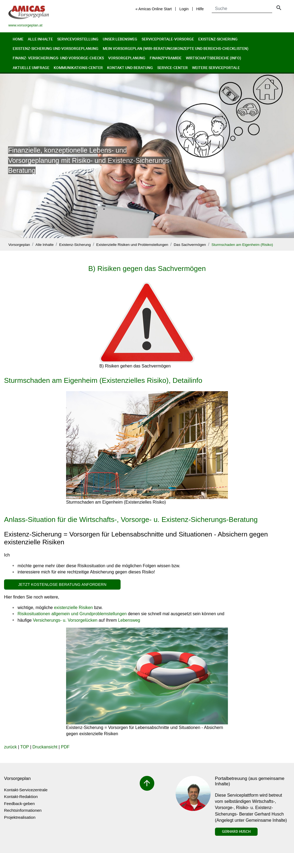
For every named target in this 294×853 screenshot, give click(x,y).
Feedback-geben (19, 803)
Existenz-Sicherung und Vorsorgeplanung (55, 48)
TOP (24, 747)
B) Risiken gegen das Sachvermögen (147, 268)
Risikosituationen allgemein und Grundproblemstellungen (72, 613)
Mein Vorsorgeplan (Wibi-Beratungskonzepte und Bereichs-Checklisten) (175, 48)
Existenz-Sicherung (218, 39)
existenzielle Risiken (73, 607)
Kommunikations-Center (78, 67)
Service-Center (172, 67)
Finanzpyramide (166, 57)
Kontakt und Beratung (130, 67)
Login (184, 9)
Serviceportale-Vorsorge (168, 39)
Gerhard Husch (236, 831)
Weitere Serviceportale (216, 67)
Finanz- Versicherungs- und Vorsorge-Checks (58, 57)
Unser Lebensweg (120, 39)
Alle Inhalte (40, 39)
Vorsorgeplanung (126, 57)
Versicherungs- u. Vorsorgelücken (65, 620)
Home (18, 39)
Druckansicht (44, 747)
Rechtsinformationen (23, 810)
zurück (10, 747)
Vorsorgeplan (19, 245)
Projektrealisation (20, 817)
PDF (65, 747)
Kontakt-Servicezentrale (25, 789)
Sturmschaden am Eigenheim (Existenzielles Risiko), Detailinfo (103, 380)
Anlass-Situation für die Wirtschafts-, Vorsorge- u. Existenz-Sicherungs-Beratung (131, 519)
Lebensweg (129, 620)
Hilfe (200, 9)
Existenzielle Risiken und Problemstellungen (132, 245)
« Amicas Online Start (153, 9)
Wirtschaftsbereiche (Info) (213, 57)
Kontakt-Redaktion (21, 796)
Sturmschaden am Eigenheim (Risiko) (242, 245)
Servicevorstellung (77, 39)
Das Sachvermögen (190, 245)
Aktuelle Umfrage (31, 67)
